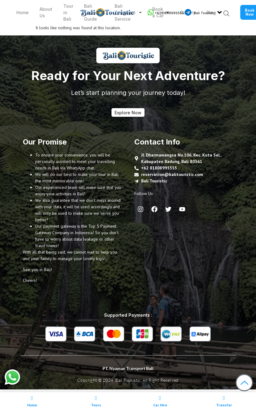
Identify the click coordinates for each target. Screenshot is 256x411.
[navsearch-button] (224, 14)
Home (21, 12)
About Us (42, 12)
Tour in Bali (63, 12)
